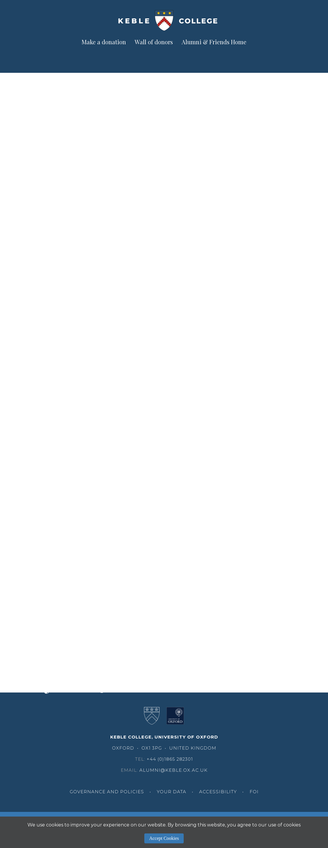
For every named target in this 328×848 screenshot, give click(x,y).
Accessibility (218, 791)
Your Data (171, 791)
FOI (254, 791)
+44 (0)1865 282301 (170, 759)
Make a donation (104, 42)
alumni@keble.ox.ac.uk (173, 770)
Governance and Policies (107, 791)
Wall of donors (154, 42)
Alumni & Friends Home (214, 42)
